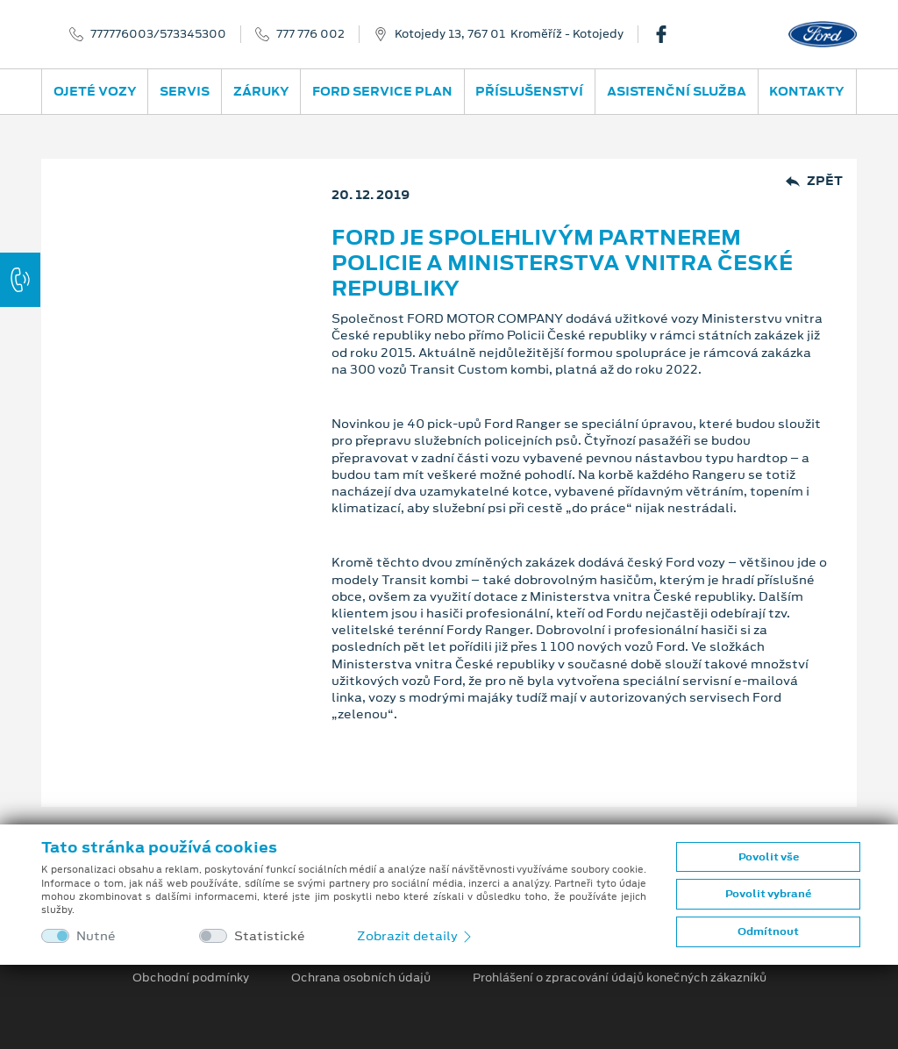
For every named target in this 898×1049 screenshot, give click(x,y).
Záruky (261, 91)
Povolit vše (768, 857)
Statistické (269, 936)
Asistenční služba (676, 91)
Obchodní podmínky (190, 978)
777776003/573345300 (158, 34)
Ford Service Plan (382, 91)
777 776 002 (310, 34)
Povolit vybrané (768, 894)
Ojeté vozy (95, 91)
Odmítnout (768, 931)
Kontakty (807, 91)
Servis (185, 91)
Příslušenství (529, 91)
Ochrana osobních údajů (361, 978)
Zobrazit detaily (415, 936)
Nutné (96, 936)
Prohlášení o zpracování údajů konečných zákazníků (619, 978)
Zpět (814, 181)
